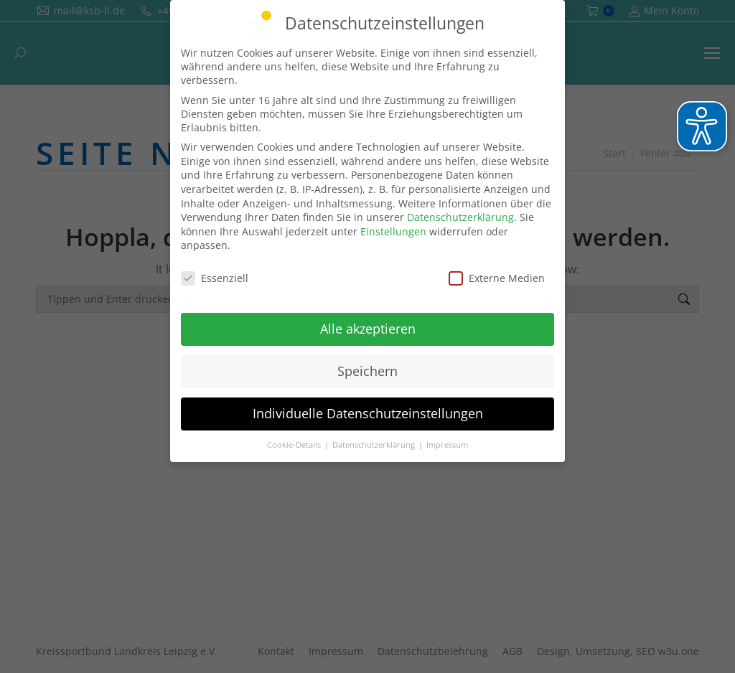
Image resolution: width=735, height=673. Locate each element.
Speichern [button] (367, 371)
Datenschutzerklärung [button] (374, 445)
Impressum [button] (447, 445)
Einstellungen (393, 231)
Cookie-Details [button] (295, 445)
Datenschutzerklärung (460, 217)
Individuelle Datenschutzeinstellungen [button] (368, 413)
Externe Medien (497, 278)
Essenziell (214, 278)
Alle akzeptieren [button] (368, 328)
